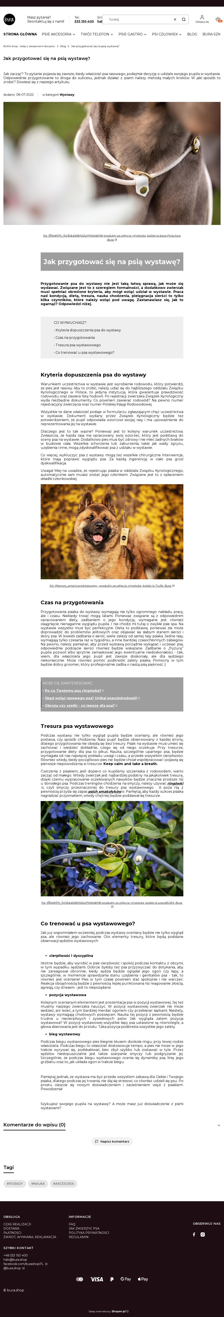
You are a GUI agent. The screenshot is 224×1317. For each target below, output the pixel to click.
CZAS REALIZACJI (17, 1224)
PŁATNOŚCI (12, 1233)
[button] (184, 19)
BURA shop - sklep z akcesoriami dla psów (29, 46)
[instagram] (203, 1234)
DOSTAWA (11, 1228)
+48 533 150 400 (15, 1255)
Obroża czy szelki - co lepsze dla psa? (80, 706)
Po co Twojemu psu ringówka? (73, 691)
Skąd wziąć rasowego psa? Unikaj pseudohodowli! (91, 698)
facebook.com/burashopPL (24, 1264)
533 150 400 (84, 21)
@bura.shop (12, 1268)
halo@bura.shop (15, 1260)
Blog (63, 46)
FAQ (72, 1224)
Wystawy (67, 95)
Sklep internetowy (107, 1311)
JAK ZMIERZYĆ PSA (84, 1228)
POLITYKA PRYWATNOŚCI (89, 1233)
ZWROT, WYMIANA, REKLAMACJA (29, 1237)
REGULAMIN (79, 1237)
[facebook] (195, 1234)
